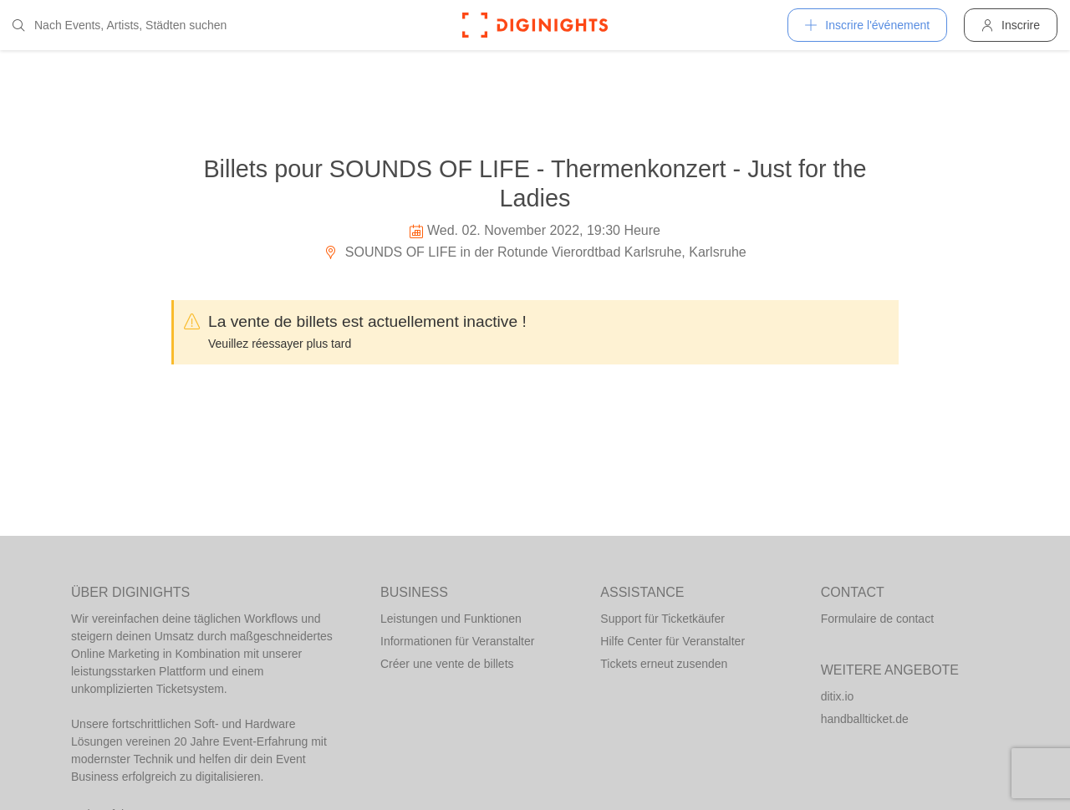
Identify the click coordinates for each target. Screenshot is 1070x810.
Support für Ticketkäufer (662, 618)
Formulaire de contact (877, 618)
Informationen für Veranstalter (457, 641)
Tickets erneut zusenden (663, 663)
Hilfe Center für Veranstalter (672, 641)
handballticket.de (865, 719)
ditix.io (837, 696)
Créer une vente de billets (447, 663)
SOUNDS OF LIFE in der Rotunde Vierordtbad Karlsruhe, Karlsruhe (535, 252)
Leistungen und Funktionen (451, 618)
